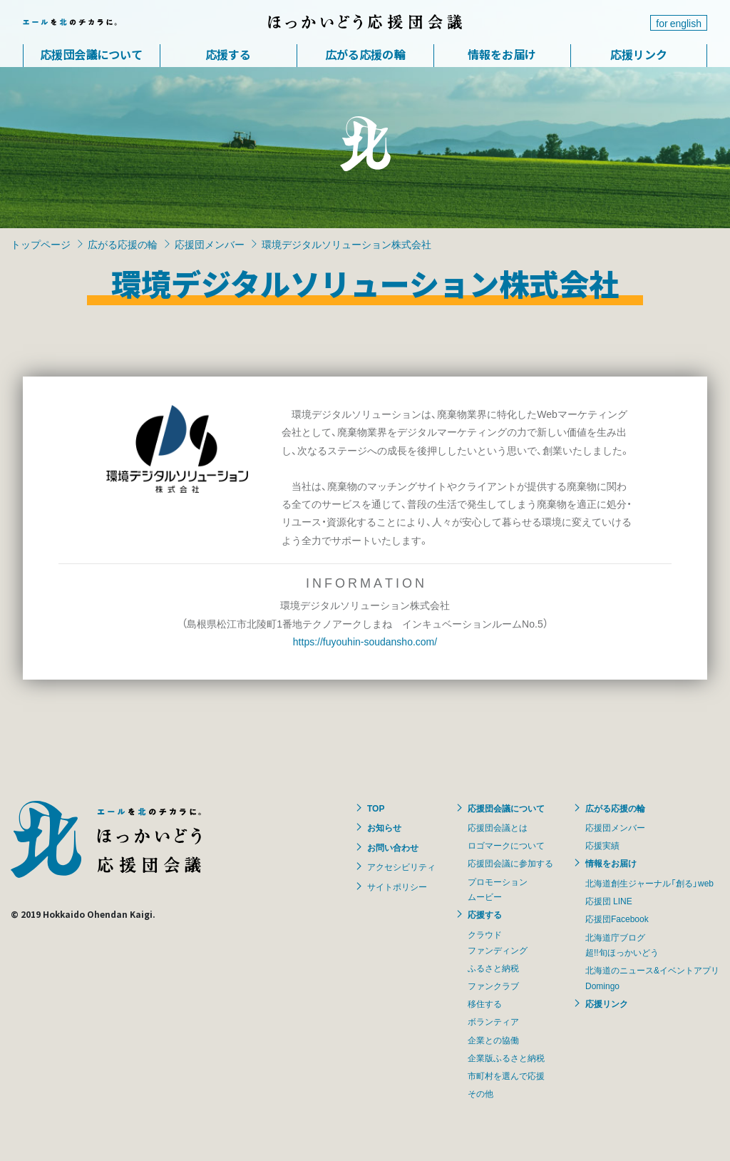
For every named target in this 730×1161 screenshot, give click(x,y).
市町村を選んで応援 (506, 1075)
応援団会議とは (498, 827)
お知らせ (384, 827)
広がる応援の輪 (365, 54)
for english (678, 23)
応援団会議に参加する (510, 862)
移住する (485, 1003)
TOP (375, 808)
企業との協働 (493, 1039)
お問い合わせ (392, 847)
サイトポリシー (397, 886)
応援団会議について (91, 54)
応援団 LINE (608, 900)
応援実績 (602, 845)
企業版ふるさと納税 (506, 1057)
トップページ (41, 244)
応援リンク (638, 54)
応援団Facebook (617, 918)
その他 (480, 1093)
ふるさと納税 (493, 967)
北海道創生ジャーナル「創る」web (649, 882)
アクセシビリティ (401, 866)
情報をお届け (502, 54)
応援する (228, 54)
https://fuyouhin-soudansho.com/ (365, 641)
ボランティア (493, 1021)
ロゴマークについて (506, 845)
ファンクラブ (493, 985)
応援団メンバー (210, 244)
